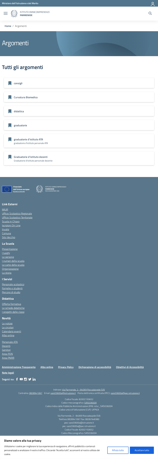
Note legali (8, 373)
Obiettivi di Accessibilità (130, 367)
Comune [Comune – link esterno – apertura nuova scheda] (6, 233)
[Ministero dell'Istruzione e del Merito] (20, 3)
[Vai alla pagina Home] (8, 26)
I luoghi (6, 253)
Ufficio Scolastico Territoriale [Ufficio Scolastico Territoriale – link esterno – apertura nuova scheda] (17, 217)
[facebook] (16, 379)
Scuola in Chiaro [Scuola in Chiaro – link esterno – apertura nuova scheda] (10, 221)
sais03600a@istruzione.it (63, 393)
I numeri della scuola (13, 261)
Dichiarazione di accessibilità (95, 367)
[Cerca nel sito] (150, 14)
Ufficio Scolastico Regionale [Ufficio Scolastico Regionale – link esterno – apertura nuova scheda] (17, 213)
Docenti (6, 346)
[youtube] (21, 379)
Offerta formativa (11, 304)
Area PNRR (8, 358)
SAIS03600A (90, 402)
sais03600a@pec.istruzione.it (125, 393)
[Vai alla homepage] (14, 13)
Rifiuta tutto (118, 450)
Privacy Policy (66, 367)
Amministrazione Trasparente (19, 367)
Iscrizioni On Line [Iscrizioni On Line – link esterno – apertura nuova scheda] (11, 225)
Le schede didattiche (13, 308)
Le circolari (7, 327)
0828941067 (35, 393)
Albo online (8, 335)
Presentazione (10, 249)
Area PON (7, 354)
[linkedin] (34, 379)
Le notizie (7, 323)
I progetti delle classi (13, 312)
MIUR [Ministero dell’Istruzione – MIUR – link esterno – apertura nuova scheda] (5, 210)
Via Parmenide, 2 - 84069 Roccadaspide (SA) (83, 389)
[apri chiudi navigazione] (6, 14)
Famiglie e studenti (12, 288)
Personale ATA (10, 342)
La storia (6, 273)
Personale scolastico (13, 284)
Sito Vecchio (8, 237)
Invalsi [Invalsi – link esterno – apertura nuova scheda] (5, 229)
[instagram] (25, 379)
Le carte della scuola (13, 265)
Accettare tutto (142, 450)
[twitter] (29, 379)
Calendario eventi (11, 331)
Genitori (6, 350)
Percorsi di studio (11, 292)
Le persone (8, 257)
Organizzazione (10, 269)
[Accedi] (153, 3)
